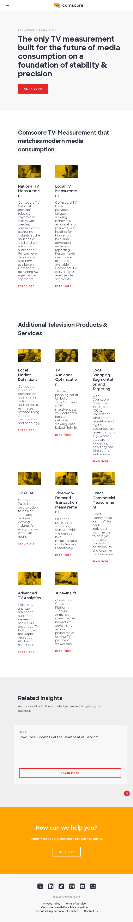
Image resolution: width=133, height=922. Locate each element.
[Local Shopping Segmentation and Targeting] (103, 355)
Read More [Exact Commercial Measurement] (100, 561)
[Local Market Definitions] (29, 355)
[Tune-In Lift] (66, 578)
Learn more (70, 773)
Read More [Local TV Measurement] (63, 286)
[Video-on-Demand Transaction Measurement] (66, 478)
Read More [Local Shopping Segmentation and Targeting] (100, 461)
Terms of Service (75, 903)
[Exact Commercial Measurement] (103, 478)
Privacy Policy (51, 903)
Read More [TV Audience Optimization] (63, 434)
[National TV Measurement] (29, 171)
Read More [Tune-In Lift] (63, 651)
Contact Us (91, 911)
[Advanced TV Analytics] (29, 578)
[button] (8, 5)
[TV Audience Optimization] (66, 355)
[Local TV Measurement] (66, 171)
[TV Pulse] (29, 478)
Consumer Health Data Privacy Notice (64, 907)
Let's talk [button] (66, 851)
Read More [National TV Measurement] (26, 286)
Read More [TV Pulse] (26, 543)
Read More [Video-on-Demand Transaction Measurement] (63, 555)
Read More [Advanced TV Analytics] (26, 652)
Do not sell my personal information (57, 911)
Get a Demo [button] (33, 88)
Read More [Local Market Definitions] (26, 430)
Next (127, 793)
